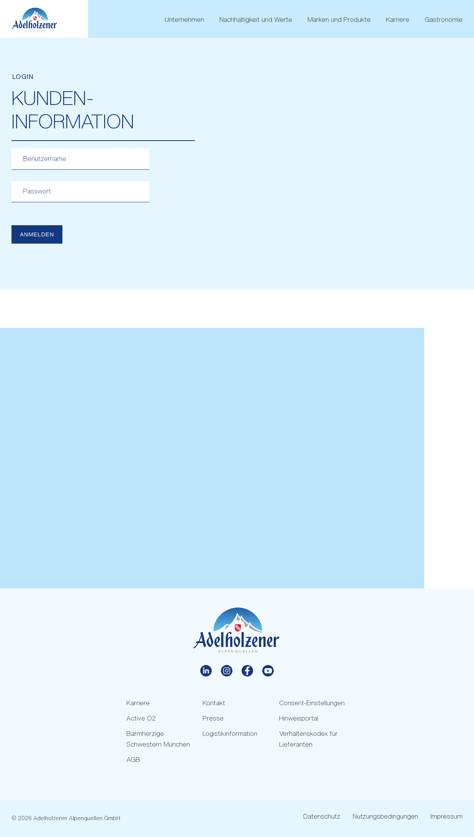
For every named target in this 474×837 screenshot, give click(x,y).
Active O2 (141, 718)
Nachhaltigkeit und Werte (255, 20)
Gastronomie (444, 20)
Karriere (397, 20)
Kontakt (214, 703)
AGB (133, 759)
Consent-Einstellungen (312, 703)
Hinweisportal (298, 718)
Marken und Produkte (339, 20)
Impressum (446, 816)
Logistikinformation (230, 733)
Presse (213, 718)
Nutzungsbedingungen (385, 816)
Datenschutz (321, 816)
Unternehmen (184, 20)
